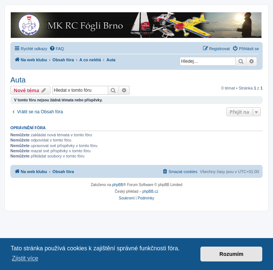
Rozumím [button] (231, 254)
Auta (18, 80)
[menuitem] (56, 48)
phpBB (117, 185)
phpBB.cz (150, 191)
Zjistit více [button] (25, 258)
